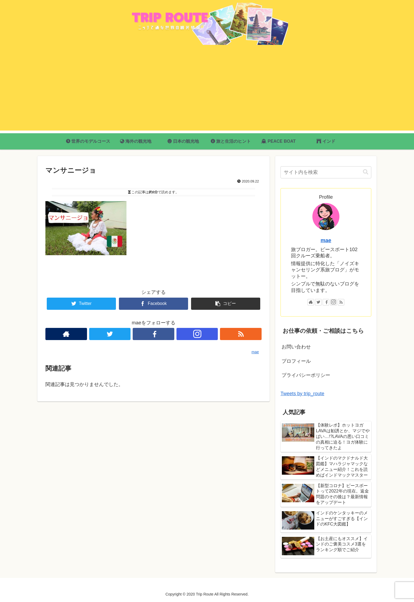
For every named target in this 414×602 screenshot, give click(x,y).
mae (325, 240)
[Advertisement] (207, 93)
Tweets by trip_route (302, 393)
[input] (326, 172)
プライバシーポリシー (306, 375)
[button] (365, 172)
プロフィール (296, 361)
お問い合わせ (296, 347)
